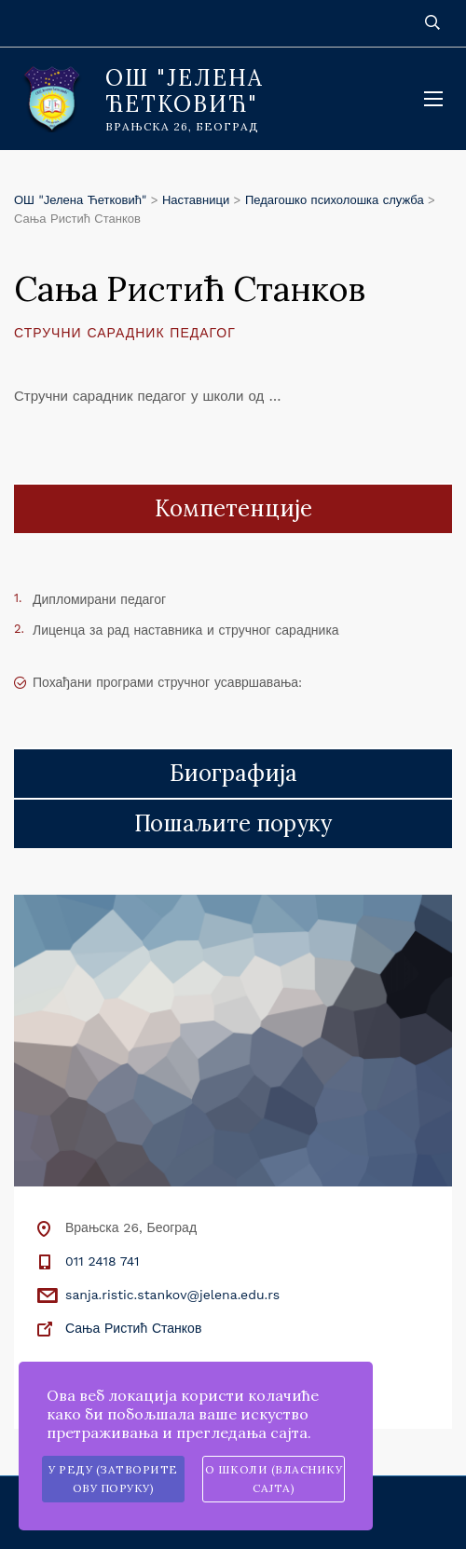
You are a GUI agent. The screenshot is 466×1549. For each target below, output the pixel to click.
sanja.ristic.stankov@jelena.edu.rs (172, 1294)
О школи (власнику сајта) (274, 1478)
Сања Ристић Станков (133, 1328)
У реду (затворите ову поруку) (113, 1478)
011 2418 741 (102, 1261)
